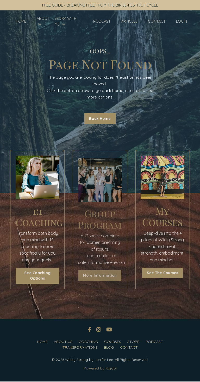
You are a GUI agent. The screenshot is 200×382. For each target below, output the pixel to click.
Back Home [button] (100, 118)
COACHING (88, 342)
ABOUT (43, 22)
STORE (133, 342)
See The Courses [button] (164, 273)
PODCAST (102, 22)
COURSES (112, 342)
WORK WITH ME (66, 22)
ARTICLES (129, 22)
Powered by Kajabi (100, 368)
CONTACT (157, 22)
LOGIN (181, 22)
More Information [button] (100, 275)
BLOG (109, 348)
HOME (21, 22)
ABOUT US (63, 342)
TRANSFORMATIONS (80, 348)
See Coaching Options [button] (36, 276)
